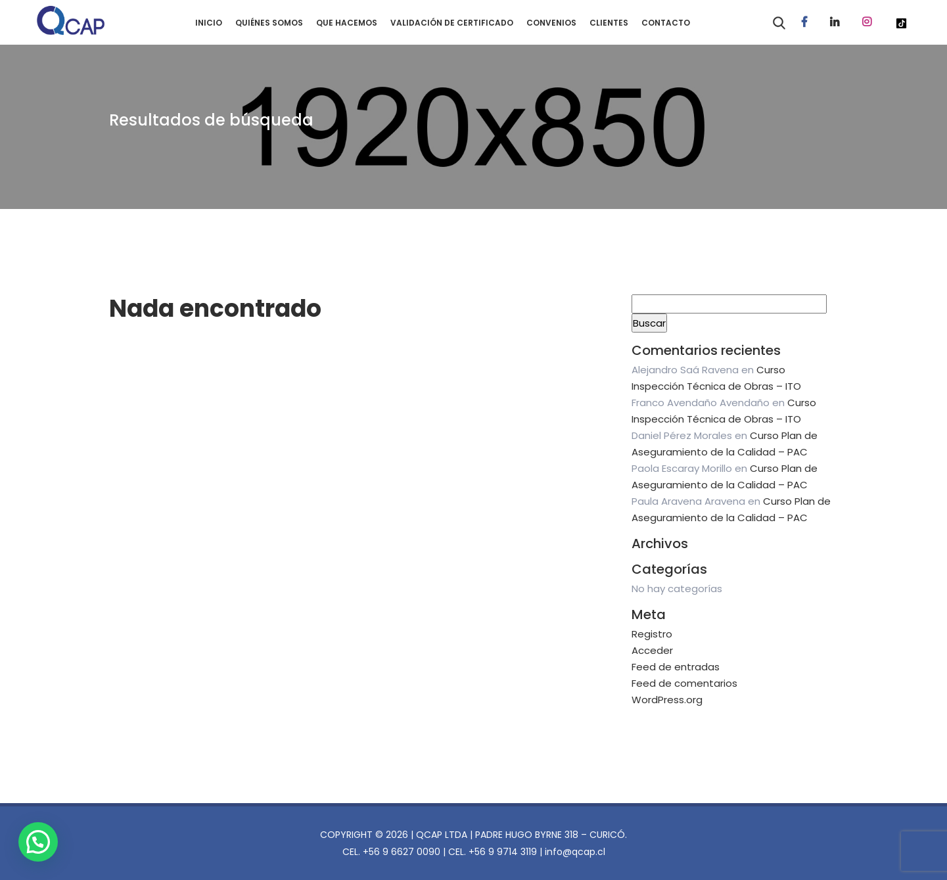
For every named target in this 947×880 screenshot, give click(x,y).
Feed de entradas (676, 667)
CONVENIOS (551, 22)
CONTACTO (665, 22)
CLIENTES (608, 22)
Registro (652, 634)
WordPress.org (667, 699)
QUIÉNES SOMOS (269, 22)
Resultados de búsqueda (211, 120)
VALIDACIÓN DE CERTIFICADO (451, 22)
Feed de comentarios (684, 683)
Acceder (652, 650)
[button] (41, 840)
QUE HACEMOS (346, 22)
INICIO (208, 22)
